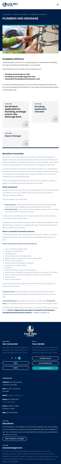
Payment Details (45, 358)
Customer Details (45, 368)
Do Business (7, 14)
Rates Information (45, 363)
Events (15, 368)
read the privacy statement (14, 439)
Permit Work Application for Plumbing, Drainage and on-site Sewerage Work (15, 111)
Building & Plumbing (20, 14)
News (16, 363)
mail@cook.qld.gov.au (15, 395)
